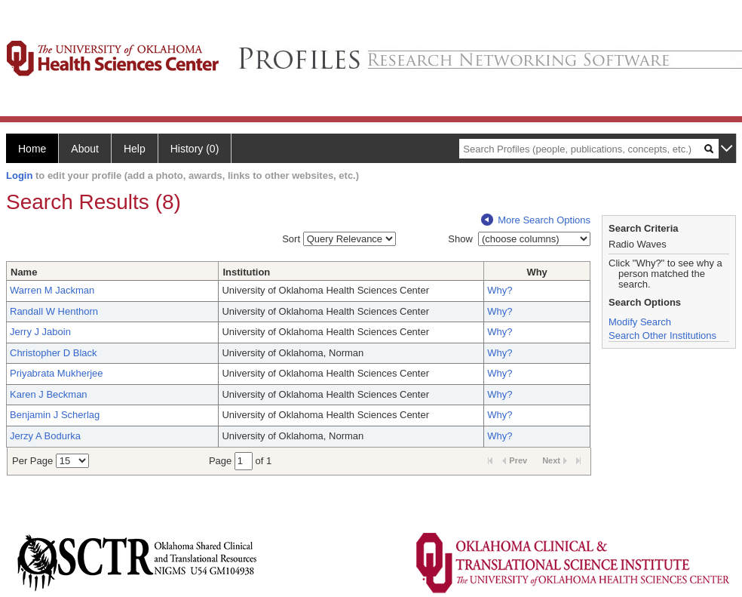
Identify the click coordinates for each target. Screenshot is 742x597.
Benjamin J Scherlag (55, 414)
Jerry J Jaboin (40, 331)
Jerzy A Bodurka (45, 436)
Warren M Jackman (52, 290)
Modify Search (640, 322)
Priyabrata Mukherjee (56, 373)
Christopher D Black (53, 353)
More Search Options (535, 220)
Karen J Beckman (48, 394)
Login (19, 175)
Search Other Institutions (662, 335)
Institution (246, 272)
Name (24, 272)
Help (135, 149)
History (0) (194, 149)
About (85, 149)
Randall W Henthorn (54, 311)
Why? (499, 290)
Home (32, 149)
